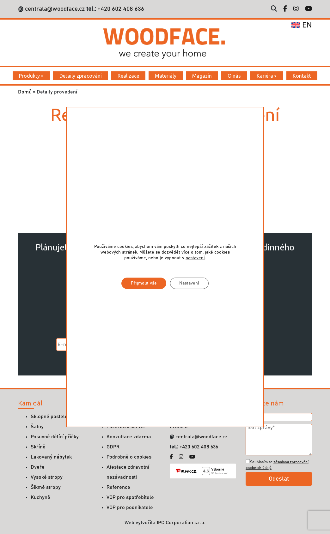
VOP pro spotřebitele (130, 497)
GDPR (113, 446)
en (301, 25)
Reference (118, 487)
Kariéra (265, 76)
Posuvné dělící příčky (55, 436)
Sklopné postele (49, 416)
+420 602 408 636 (120, 9)
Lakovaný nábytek (51, 456)
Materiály (165, 76)
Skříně (38, 446)
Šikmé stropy (46, 487)
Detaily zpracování (80, 76)
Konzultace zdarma (129, 436)
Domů (25, 91)
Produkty (29, 76)
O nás (234, 76)
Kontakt (302, 76)
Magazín (202, 76)
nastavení (195, 258)
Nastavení (189, 283)
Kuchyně (40, 497)
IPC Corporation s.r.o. (181, 522)
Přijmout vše (143, 283)
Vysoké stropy (47, 477)
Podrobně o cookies (129, 456)
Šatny (37, 426)
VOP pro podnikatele (130, 507)
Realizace (128, 76)
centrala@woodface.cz (55, 9)
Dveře (38, 467)
